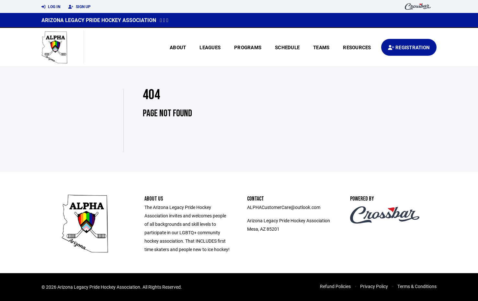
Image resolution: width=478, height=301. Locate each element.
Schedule (287, 47)
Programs (247, 47)
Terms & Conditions (417, 286)
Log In (50, 7)
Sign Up (79, 7)
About (178, 47)
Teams (321, 47)
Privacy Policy (374, 286)
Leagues (210, 47)
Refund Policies (335, 286)
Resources (357, 47)
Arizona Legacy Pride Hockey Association (98, 20)
